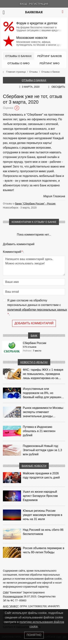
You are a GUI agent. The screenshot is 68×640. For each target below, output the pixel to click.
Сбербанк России (34, 343)
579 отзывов (29, 346)
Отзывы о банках (18, 56)
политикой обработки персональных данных (37, 309)
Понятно (34, 635)
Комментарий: (13, 252)
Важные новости (34, 465)
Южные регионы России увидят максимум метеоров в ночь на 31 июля (42, 515)
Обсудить (58, 86)
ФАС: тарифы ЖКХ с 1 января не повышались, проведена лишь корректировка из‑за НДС (43, 374)
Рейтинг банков (49, 56)
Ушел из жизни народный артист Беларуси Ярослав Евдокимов (40, 496)
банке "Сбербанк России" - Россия (35, 203)
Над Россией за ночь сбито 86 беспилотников (43, 531)
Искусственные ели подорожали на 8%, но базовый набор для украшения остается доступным (43, 393)
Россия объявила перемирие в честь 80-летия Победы (43, 550)
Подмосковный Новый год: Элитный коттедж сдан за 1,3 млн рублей (42, 450)
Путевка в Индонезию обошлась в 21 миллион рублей (39, 431)
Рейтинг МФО (49, 63)
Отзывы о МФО (18, 63)
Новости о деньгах (34, 362)
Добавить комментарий (34, 323)
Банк (34, 335)
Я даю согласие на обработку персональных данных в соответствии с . (37, 308)
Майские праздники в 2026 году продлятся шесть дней (41, 475)
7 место (37, 350)
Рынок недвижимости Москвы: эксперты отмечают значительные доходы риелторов (43, 412)
